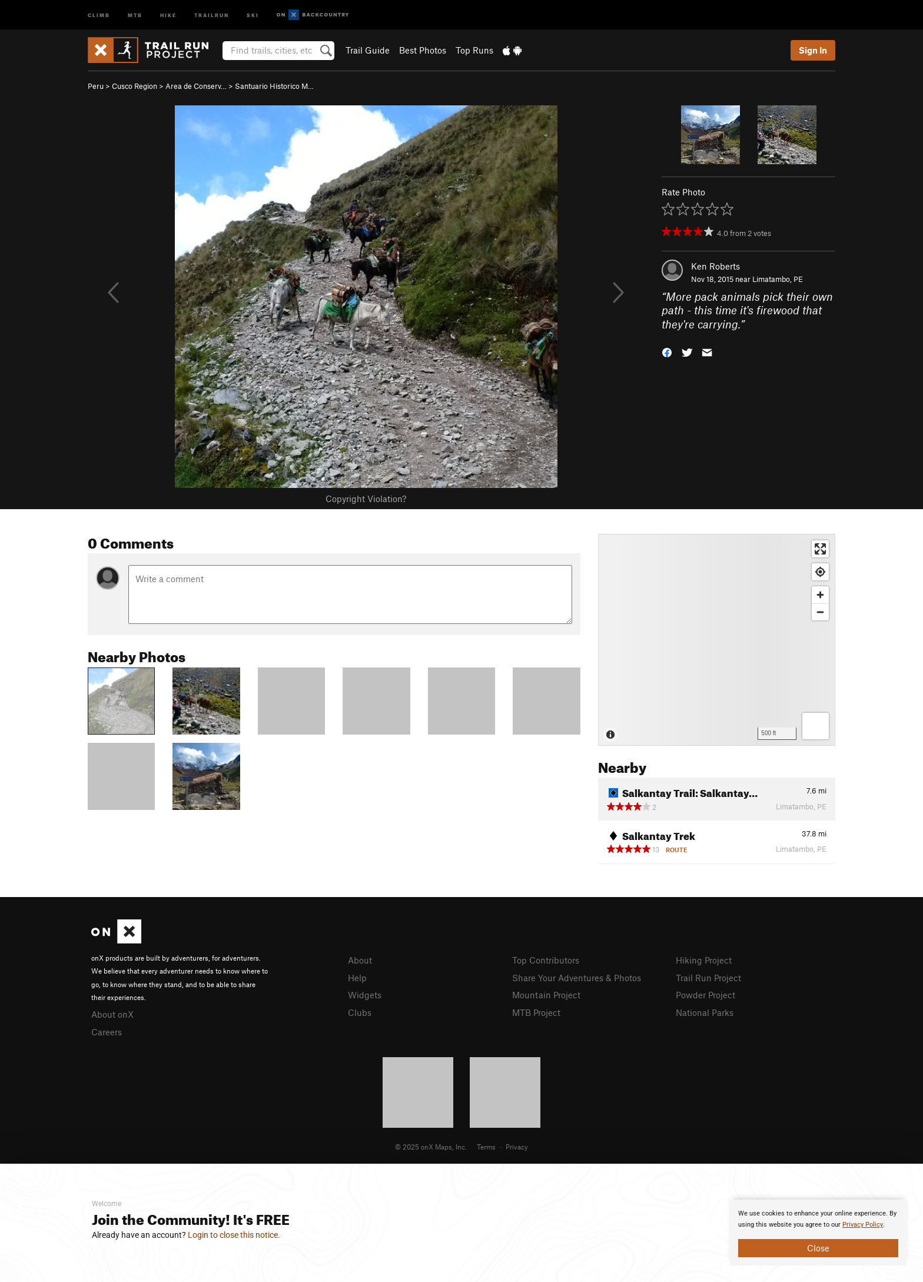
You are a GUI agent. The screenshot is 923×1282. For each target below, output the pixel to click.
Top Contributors (545, 960)
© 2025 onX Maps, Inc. (431, 1146)
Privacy (517, 1146)
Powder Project (705, 994)
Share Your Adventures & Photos (576, 977)
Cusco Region (134, 86)
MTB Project (536, 1012)
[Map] (717, 639)
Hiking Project (704, 960)
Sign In (813, 50)
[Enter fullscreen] (820, 548)
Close (818, 1248)
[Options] (815, 726)
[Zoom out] (820, 611)
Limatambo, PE (777, 279)
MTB (135, 14)
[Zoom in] (820, 594)
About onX (112, 1014)
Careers (106, 1032)
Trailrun (211, 14)
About (360, 960)
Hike (168, 14)
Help (357, 977)
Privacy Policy (862, 1224)
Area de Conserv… (196, 86)
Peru (96, 86)
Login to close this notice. (234, 1235)
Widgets (364, 994)
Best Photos (422, 50)
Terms (486, 1146)
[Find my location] (820, 571)
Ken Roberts (715, 266)
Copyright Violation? (366, 498)
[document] (818, 1232)
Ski (253, 14)
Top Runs (474, 50)
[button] (667, 351)
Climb (99, 14)
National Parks (704, 1012)
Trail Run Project (708, 977)
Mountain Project (546, 994)
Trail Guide (368, 50)
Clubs (359, 1012)
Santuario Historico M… (274, 86)
